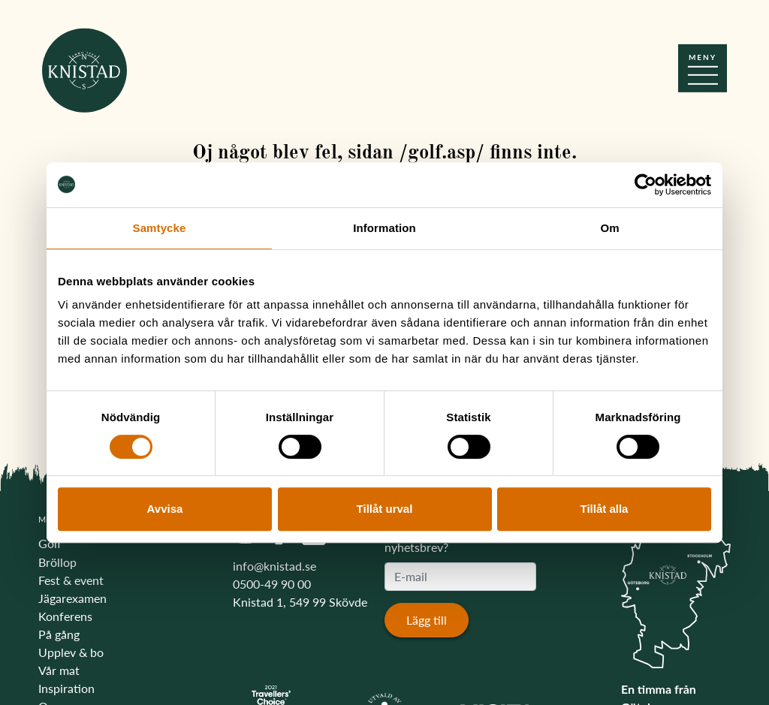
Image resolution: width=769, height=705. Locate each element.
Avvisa (165, 508)
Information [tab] (384, 227)
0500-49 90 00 (272, 583)
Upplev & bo (71, 652)
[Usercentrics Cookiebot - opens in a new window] (645, 184)
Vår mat (59, 670)
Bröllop (57, 562)
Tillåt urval (385, 508)
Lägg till (426, 619)
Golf (50, 543)
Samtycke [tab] (159, 227)
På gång (59, 634)
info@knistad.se (274, 565)
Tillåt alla (605, 508)
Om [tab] (609, 227)
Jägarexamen (72, 598)
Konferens (65, 616)
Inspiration (66, 688)
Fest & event (71, 580)
